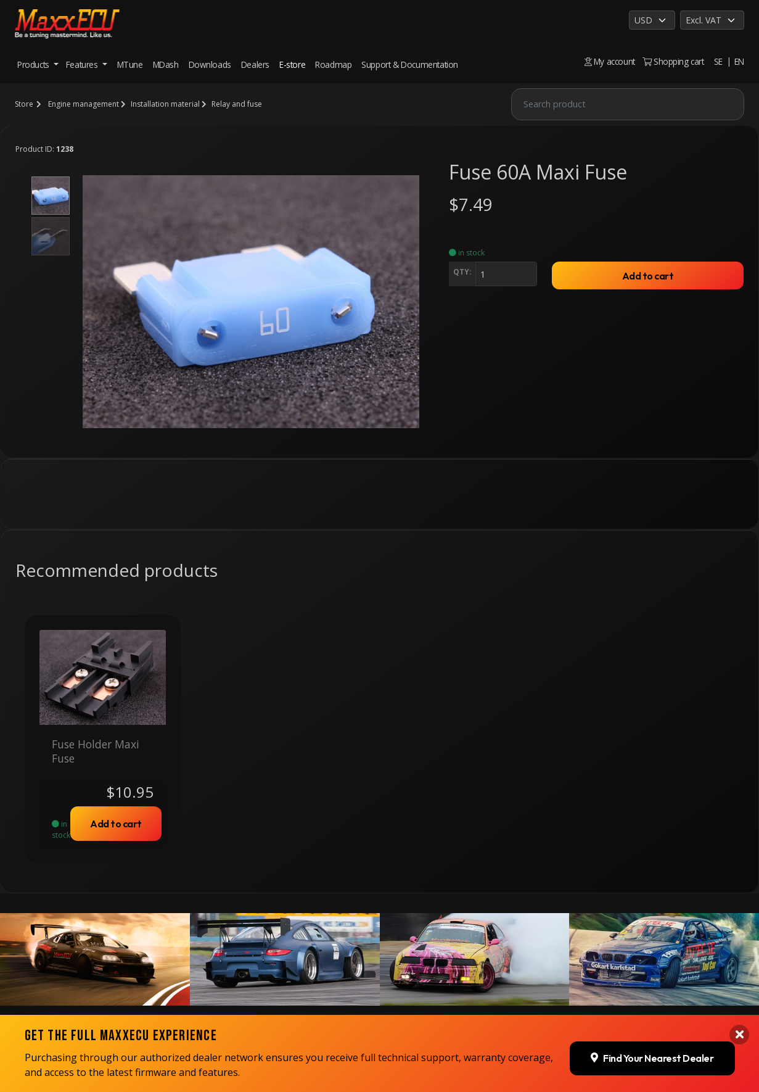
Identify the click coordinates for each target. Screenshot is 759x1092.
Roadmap (333, 64)
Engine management (83, 104)
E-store (292, 64)
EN (739, 61)
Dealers (255, 64)
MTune (130, 64)
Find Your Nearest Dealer (652, 1053)
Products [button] (34, 64)
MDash (166, 64)
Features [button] (83, 64)
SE (718, 61)
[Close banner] (739, 1030)
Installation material (165, 104)
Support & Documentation (409, 64)
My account (610, 61)
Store (24, 104)
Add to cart (648, 276)
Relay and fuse (236, 104)
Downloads (210, 64)
